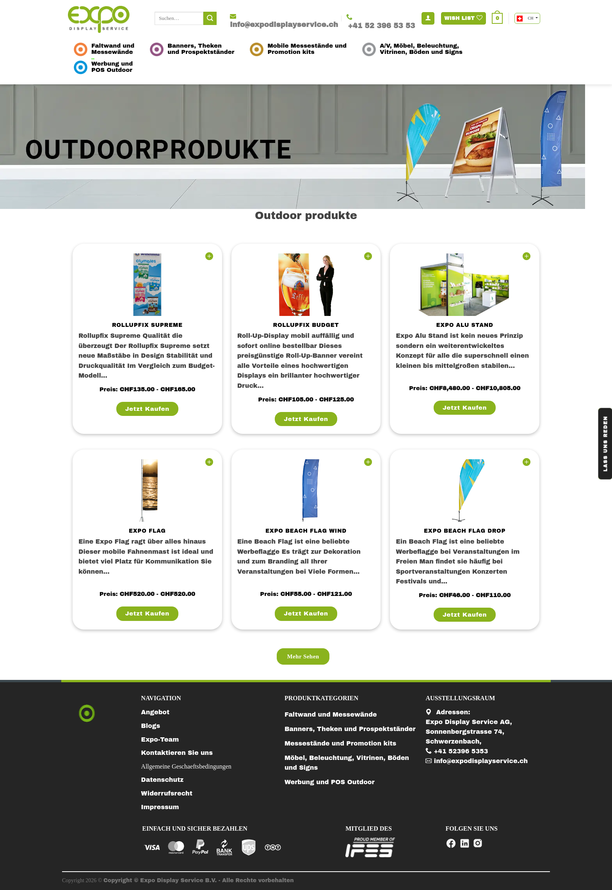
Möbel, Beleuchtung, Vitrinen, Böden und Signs (347, 762)
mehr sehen (303, 656)
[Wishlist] (209, 256)
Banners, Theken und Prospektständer (350, 729)
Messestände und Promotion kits (340, 743)
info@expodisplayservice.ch (476, 761)
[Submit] (210, 18)
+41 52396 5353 (456, 751)
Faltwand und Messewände (331, 714)
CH (525, 18)
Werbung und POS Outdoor (330, 782)
